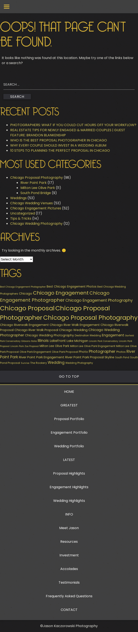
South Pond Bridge (35, 192)
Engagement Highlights (69, 487)
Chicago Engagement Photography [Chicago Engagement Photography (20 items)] (99, 300)
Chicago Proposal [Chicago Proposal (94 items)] (27, 308)
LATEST (69, 459)
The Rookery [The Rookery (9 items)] (38, 363)
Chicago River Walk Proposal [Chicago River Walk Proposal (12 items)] (36, 330)
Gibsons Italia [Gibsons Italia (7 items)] (29, 341)
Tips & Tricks (20, 218)
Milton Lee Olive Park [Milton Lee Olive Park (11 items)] (54, 346)
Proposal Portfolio (69, 418)
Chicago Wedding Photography (36, 223)
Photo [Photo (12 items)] (83, 352)
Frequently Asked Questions (69, 596)
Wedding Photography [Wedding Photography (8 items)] (79, 363)
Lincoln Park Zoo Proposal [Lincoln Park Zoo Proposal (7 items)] (24, 346)
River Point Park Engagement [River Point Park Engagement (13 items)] (41, 357)
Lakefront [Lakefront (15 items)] (58, 340)
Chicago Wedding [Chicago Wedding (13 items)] (73, 330)
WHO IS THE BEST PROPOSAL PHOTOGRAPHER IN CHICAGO (58, 140)
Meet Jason (69, 527)
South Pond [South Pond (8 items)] (122, 357)
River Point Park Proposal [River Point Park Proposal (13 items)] (84, 357)
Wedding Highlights (69, 500)
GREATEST (69, 405)
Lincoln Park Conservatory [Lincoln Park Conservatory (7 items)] (103, 341)
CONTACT (69, 609)
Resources (69, 541)
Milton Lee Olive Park (37, 187)
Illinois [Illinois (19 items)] (43, 340)
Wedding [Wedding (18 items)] (56, 362)
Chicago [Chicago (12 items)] (25, 293)
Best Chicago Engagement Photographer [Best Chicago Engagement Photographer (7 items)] (23, 286)
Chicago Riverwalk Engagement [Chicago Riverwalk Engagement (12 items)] (24, 325)
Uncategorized (22, 213)
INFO (69, 514)
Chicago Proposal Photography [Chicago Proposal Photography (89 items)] (90, 317)
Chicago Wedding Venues (31, 203)
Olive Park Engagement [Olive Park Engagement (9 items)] (35, 352)
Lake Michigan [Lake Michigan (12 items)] (77, 341)
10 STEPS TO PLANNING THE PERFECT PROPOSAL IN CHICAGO (60, 150)
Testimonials (69, 582)
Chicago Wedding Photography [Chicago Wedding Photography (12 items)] (49, 335)
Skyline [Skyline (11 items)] (109, 357)
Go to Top (69, 376)
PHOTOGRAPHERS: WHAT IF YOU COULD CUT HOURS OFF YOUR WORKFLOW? (73, 124)
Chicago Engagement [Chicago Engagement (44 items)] (61, 292)
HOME (69, 391)
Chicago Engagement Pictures (35, 208)
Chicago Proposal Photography (36, 177)
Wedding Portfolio (69, 446)
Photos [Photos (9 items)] (121, 352)
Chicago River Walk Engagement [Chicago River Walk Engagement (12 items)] (75, 325)
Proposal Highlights (69, 473)
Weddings (18, 198)
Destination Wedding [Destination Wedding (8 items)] (88, 335)
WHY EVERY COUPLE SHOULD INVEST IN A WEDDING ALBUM (58, 145)
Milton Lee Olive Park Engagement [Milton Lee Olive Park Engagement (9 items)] (92, 346)
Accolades (69, 568)
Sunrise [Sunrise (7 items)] (25, 363)
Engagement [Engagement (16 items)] (113, 335)
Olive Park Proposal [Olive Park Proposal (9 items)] (65, 352)
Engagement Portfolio (69, 432)
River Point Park (33, 182)
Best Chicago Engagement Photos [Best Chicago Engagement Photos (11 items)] (71, 287)
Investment (69, 555)
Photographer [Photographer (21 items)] (102, 351)
